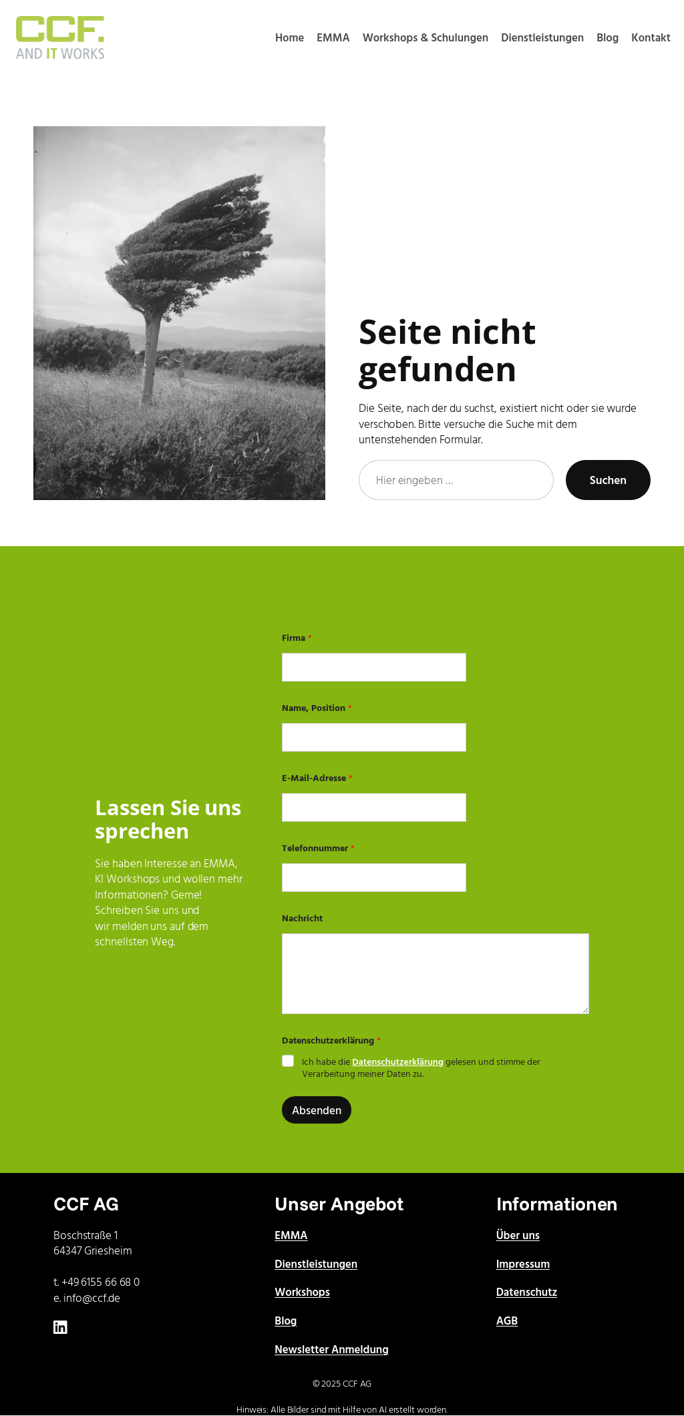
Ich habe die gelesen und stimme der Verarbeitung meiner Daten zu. (421, 1067)
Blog (286, 1320)
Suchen (608, 479)
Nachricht (302, 917)
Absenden (316, 1110)
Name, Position (317, 707)
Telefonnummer (318, 847)
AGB (507, 1320)
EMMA (291, 1234)
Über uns (518, 1234)
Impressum (523, 1263)
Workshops (302, 1291)
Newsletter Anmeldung (331, 1349)
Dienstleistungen (316, 1263)
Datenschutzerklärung (398, 1061)
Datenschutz (527, 1291)
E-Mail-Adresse (317, 777)
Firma (297, 637)
